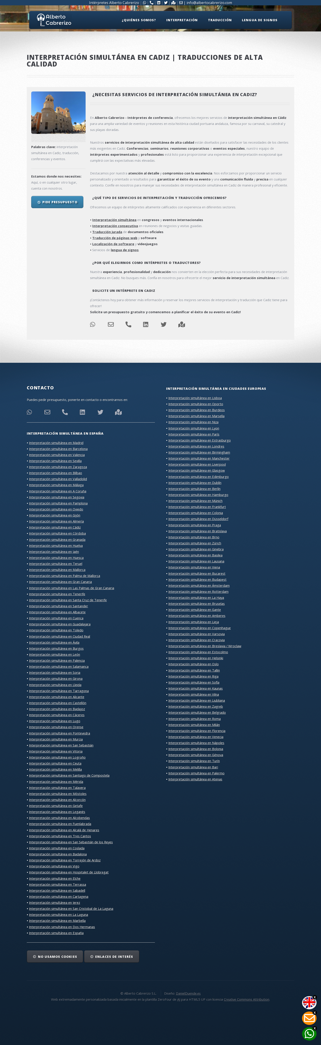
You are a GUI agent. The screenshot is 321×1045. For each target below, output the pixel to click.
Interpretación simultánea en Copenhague (199, 628)
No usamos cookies (57, 956)
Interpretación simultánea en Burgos (56, 648)
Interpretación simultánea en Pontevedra (59, 733)
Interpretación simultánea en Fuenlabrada (60, 823)
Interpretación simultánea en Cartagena (58, 896)
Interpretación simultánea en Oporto (195, 404)
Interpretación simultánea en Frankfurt (197, 506)
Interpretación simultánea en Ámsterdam (199, 585)
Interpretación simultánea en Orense (56, 727)
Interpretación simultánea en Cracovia (196, 640)
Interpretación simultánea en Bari (193, 767)
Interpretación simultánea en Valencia (57, 454)
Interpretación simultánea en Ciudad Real (59, 636)
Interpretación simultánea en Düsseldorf (198, 518)
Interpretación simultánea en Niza (193, 422)
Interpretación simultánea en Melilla (55, 769)
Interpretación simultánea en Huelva (56, 545)
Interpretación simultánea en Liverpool (197, 464)
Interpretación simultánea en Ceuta (55, 763)
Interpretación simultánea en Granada (57, 539)
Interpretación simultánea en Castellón (57, 703)
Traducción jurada (107, 232)
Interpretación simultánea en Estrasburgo (199, 440)
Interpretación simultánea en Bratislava (197, 531)
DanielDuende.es (188, 993)
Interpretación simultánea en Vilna (193, 694)
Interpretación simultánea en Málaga (56, 485)
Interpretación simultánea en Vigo (54, 866)
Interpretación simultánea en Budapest (197, 579)
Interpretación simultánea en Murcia (56, 739)
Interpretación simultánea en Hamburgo (198, 494)
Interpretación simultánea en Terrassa (57, 884)
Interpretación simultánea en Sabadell (57, 890)
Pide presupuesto (59, 202)
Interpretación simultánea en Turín (194, 761)
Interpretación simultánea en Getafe (56, 805)
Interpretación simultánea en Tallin (194, 670)
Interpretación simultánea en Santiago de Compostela (69, 775)
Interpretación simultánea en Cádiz (55, 527)
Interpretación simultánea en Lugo (54, 721)
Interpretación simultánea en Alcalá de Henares (64, 830)
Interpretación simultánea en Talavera (57, 787)
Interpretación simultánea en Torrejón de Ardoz (65, 860)
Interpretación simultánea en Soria (54, 672)
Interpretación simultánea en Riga (193, 676)
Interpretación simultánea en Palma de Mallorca (64, 575)
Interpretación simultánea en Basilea (195, 555)
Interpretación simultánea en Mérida (56, 781)
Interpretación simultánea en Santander (58, 606)
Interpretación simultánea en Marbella (57, 920)
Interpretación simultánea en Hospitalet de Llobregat (69, 872)
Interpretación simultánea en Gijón (54, 515)
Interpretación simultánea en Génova (195, 755)
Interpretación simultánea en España (56, 933)
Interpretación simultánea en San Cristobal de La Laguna (71, 908)
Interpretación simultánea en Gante (194, 609)
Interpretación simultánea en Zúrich (194, 543)
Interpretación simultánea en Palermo (196, 773)
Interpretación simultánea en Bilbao (55, 473)
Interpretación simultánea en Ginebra (196, 549)
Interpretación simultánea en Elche (54, 878)
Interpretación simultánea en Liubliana (196, 700)
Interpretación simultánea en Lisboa (195, 398)
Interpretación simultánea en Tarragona (59, 690)
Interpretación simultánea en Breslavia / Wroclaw (204, 646)
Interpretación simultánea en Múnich (195, 500)
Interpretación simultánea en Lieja (193, 622)
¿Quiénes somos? (139, 20)
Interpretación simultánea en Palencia (57, 660)
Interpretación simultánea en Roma (194, 718)
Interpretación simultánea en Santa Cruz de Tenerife (68, 600)
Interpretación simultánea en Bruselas (196, 603)
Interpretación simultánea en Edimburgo (198, 476)
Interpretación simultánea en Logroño (57, 757)
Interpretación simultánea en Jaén (54, 551)
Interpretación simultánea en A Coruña (57, 491)
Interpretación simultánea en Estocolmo (198, 652)
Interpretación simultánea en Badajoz (57, 709)
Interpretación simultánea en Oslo (193, 664)
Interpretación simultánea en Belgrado (197, 712)
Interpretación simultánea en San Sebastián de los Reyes (71, 842)
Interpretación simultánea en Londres (196, 446)
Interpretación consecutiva (115, 226)
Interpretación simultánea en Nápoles (196, 742)
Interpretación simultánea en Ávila (54, 642)
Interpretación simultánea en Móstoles (57, 793)
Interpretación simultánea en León (54, 654)
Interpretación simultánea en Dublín (194, 482)
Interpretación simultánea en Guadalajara (60, 624)
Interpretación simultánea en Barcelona (58, 448)
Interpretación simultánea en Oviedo (56, 509)
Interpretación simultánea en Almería (56, 521)
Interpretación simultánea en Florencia (196, 730)
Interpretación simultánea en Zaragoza (58, 466)
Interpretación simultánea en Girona (55, 678)
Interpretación (182, 20)
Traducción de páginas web (114, 238)
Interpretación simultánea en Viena (194, 567)
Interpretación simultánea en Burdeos (196, 410)
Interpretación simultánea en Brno (193, 537)
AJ (178, 999)
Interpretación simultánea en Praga (194, 525)
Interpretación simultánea (114, 220)
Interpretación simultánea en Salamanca (58, 666)
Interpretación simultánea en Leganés (57, 811)
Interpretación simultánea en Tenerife (57, 594)
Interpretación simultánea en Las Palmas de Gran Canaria (71, 588)
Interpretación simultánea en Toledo (56, 630)
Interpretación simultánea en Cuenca (56, 618)
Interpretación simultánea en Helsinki (195, 658)
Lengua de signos (260, 20)
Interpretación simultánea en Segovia (56, 497)
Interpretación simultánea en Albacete (57, 612)
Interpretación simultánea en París (193, 434)
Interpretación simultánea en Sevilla (55, 460)
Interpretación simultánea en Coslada (56, 848)
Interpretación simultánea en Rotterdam (198, 591)
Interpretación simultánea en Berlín (194, 488)
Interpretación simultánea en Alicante (56, 697)
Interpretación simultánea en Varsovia (196, 634)
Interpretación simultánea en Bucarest (196, 573)
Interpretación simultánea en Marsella (196, 416)
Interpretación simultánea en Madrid (56, 442)
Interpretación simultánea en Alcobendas (59, 817)
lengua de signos (125, 250)
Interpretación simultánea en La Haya (196, 597)
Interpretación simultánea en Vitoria (55, 751)
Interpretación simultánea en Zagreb (195, 706)
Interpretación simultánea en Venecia (195, 736)
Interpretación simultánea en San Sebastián (61, 745)
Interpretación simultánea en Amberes (196, 615)
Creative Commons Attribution (246, 999)
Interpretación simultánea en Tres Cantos (60, 836)
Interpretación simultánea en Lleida (55, 684)
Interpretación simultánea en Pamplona (58, 503)
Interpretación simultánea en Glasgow (196, 470)
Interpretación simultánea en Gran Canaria (60, 581)
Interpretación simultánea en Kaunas (195, 688)
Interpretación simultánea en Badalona (58, 854)
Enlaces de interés (114, 956)
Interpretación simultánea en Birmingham (199, 452)
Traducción (220, 20)
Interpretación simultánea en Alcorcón (57, 799)
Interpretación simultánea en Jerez (54, 902)
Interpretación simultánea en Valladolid (58, 479)
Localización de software (113, 244)
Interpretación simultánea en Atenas (195, 779)
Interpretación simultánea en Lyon (193, 428)
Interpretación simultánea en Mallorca (57, 569)
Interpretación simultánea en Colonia (195, 512)
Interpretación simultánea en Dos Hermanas (62, 927)
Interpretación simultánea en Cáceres (56, 715)
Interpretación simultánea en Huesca (56, 557)
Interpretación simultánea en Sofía (193, 682)
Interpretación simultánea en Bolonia (195, 748)
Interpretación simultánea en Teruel (55, 563)
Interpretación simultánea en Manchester (199, 458)
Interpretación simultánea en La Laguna (58, 914)
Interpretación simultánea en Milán (194, 724)
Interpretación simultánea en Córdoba (57, 533)
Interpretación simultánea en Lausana (196, 561)
